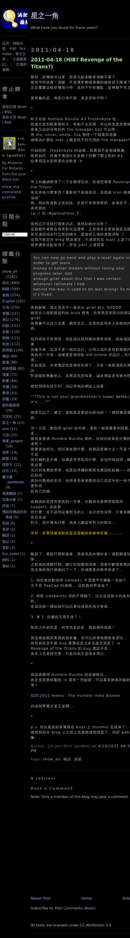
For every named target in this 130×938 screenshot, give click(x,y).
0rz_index (10, 554)
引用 (5, 307)
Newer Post (40, 898)
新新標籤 (9, 368)
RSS (7, 112)
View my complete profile (11, 192)
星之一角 (9, 423)
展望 (5, 529)
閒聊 (5, 289)
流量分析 (9, 500)
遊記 (5, 541)
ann (5, 429)
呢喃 (5, 338)
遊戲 (5, 295)
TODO (7, 416)
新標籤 (7, 350)
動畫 (5, 381)
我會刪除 (9, 493)
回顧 (5, 326)
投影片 (7, 465)
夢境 (5, 393)
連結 (5, 566)
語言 (5, 471)
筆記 (5, 319)
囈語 (5, 356)
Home (86, 898)
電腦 (5, 313)
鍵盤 (5, 458)
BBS (5, 560)
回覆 (5, 399)
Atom (22, 107)
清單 (5, 452)
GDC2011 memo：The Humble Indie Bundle (75, 696)
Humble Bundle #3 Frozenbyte (79, 119)
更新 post (78, 245)
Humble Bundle (67, 675)
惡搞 (5, 523)
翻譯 (5, 535)
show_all (9, 271)
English (8, 301)
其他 (5, 344)
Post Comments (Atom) (75, 908)
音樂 (5, 332)
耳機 (5, 387)
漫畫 (5, 375)
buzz (111, 240)
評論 (5, 506)
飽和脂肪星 (11, 405)
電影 (5, 548)
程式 (5, 283)
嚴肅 (5, 362)
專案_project (12, 441)
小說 (5, 435)
